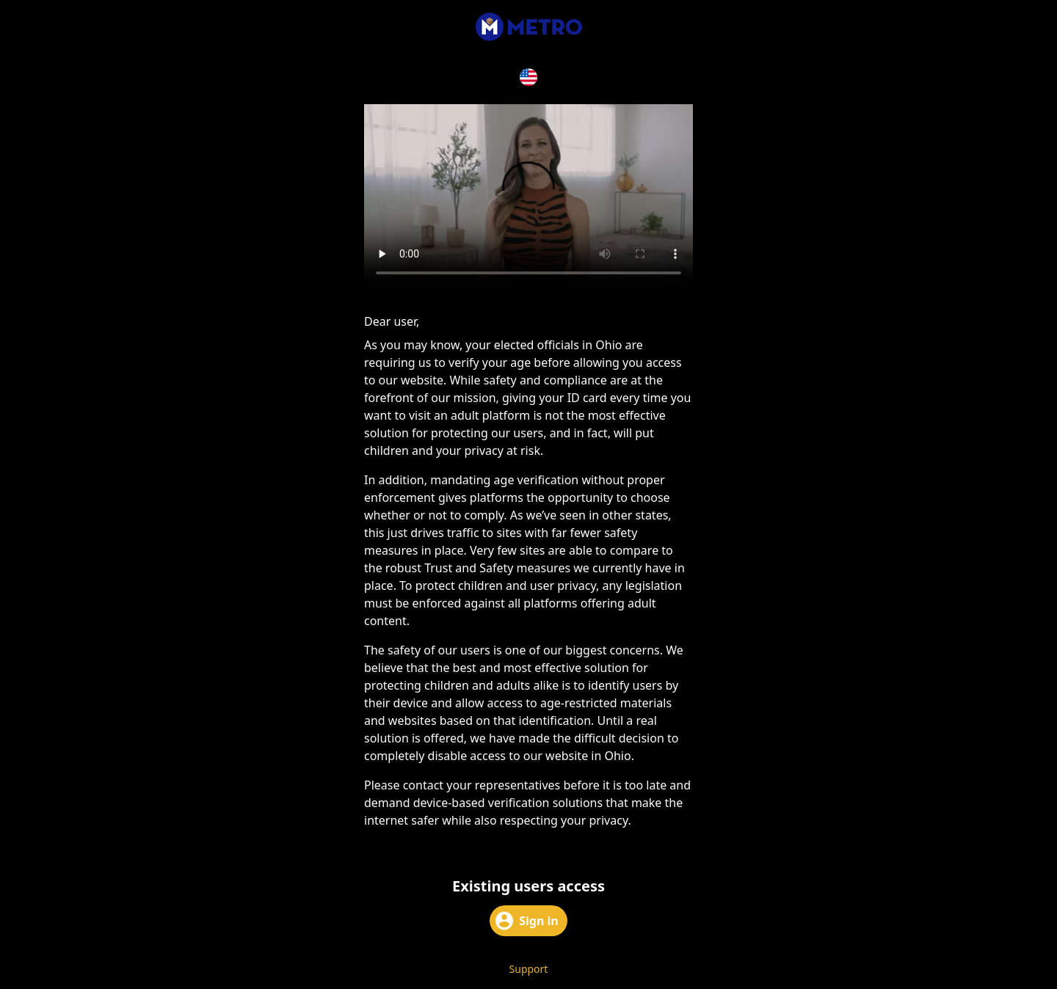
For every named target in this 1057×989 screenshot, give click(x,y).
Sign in (526, 920)
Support (528, 969)
